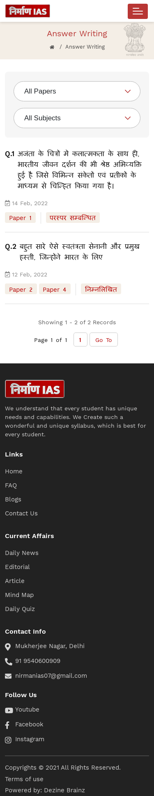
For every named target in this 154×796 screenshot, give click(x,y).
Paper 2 (21, 288)
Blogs (13, 499)
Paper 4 (55, 288)
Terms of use (24, 779)
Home (14, 471)
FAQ (11, 485)
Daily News (22, 553)
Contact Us (21, 513)
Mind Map (19, 595)
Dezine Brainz (64, 790)
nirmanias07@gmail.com (51, 675)
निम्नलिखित (101, 288)
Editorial (17, 567)
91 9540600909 (37, 661)
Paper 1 (20, 217)
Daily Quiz (20, 609)
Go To (103, 339)
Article (15, 581)
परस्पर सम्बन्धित (73, 217)
